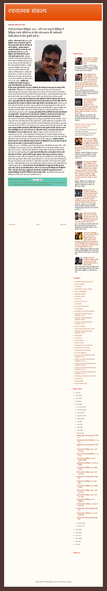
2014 (77, 535)
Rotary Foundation (80, 326)
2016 (77, 529)
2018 (77, 401)
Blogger (69, 582)
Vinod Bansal (79, 378)
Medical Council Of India (82, 347)
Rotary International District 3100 (84, 329)
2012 (77, 541)
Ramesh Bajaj (21, 184)
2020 (77, 395)
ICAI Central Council (81, 301)
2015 (77, 532)
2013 (77, 538)
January (79, 526)
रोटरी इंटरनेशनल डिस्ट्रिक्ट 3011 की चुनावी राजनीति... (86, 459)
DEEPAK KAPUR (80, 294)
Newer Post (12, 224)
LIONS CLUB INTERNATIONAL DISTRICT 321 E (85, 356)
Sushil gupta (78, 335)
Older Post (63, 224)
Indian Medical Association (83, 350)
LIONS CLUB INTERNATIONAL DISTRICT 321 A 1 (85, 360)
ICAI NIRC (78, 304)
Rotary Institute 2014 (81, 383)
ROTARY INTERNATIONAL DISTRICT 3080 (38, 184)
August (79, 418)
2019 (77, 398)
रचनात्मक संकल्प (27, 11)
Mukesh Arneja (79, 343)
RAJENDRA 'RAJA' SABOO (83, 289)
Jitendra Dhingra (44, 182)
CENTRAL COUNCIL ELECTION (85, 376)
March (79, 433)
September (80, 415)
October (79, 413)
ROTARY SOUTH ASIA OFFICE (85, 311)
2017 (77, 404)
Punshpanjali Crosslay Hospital (84, 345)
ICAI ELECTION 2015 (81, 306)
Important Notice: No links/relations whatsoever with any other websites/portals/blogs (85, 125)
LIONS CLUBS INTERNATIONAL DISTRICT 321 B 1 (85, 368)
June (78, 424)
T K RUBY (78, 286)
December (80, 407)
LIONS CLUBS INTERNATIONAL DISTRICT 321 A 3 (85, 364)
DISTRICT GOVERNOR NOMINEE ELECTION (26, 182)
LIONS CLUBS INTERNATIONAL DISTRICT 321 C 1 (85, 372)
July (78, 421)
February (80, 523)
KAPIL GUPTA (53, 182)
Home (38, 224)
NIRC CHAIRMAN (81, 291)
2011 (77, 544)
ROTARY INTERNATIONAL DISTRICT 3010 (83, 332)
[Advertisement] (37, 206)
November (80, 410)
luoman (57, 582)
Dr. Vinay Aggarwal (80, 352)
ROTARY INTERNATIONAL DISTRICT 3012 (83, 314)
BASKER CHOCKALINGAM (84, 282)
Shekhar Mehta (79, 381)
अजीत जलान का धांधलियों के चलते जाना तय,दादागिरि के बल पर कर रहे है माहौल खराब (90, 60)
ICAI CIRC (78, 299)
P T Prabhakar (79, 309)
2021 (77, 392)
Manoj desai (78, 338)
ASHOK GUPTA (80, 296)
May (78, 427)
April (78, 430)
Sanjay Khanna (79, 340)
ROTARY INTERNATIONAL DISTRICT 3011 (83, 323)
